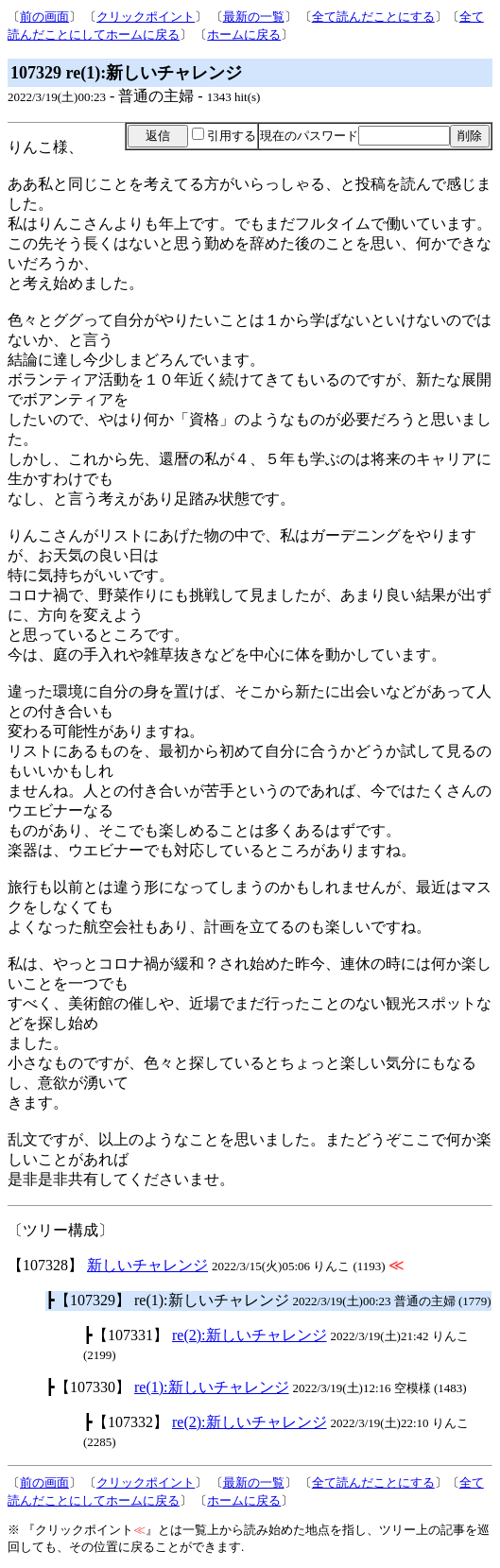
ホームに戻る (244, 34)
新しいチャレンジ (147, 1265)
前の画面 (44, 16)
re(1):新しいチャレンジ (211, 1387)
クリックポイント (145, 16)
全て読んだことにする (373, 16)
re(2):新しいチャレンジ (249, 1335)
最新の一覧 (253, 16)
